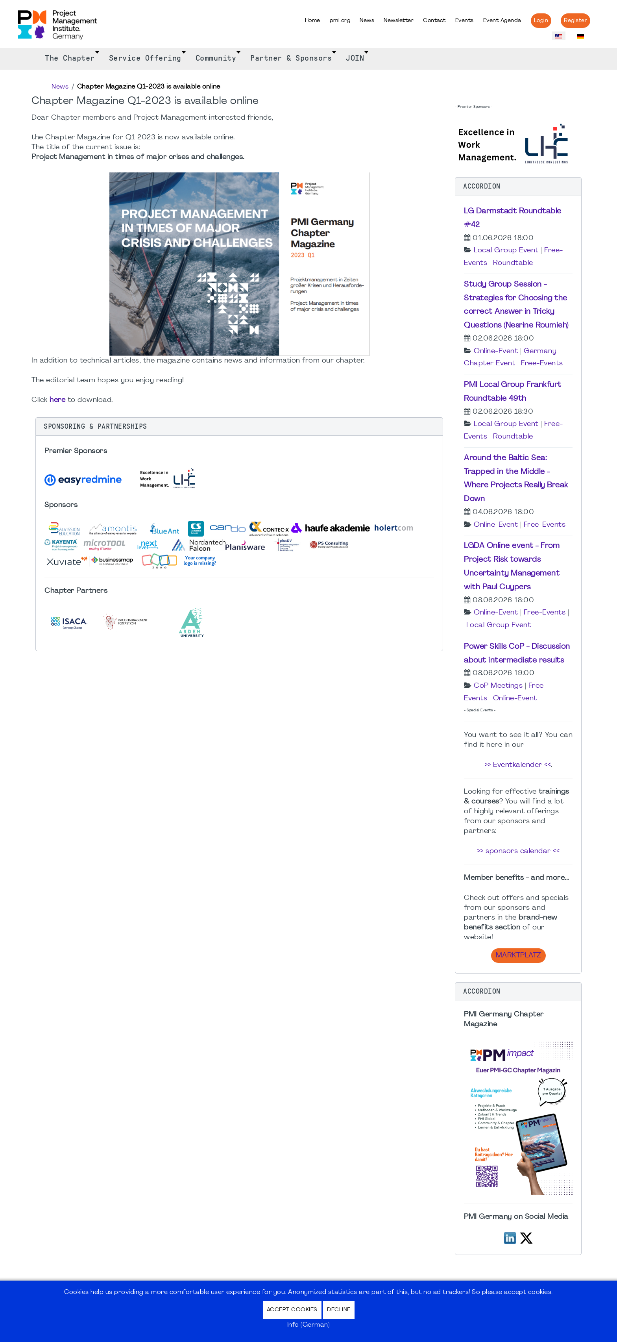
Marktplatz (518, 955)
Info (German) (308, 1325)
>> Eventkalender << (517, 765)
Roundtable (513, 263)
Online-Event (496, 351)
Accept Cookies (292, 1310)
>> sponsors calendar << (518, 851)
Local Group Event (506, 250)
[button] (239, 426)
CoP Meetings (498, 686)
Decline (339, 1310)
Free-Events (542, 363)
